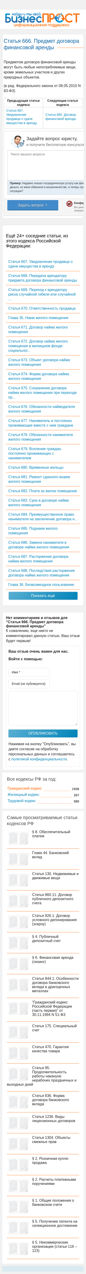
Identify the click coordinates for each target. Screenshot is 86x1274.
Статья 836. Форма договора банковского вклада (50, 1100)
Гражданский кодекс (25, 788)
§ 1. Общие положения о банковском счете (53, 1202)
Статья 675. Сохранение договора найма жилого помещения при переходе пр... (42, 392)
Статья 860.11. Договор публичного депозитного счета (52, 899)
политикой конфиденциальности (39, 759)
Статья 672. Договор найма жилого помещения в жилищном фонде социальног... (38, 345)
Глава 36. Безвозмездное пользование (41, 585)
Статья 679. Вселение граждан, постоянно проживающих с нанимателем (35, 453)
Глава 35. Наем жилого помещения (38, 318)
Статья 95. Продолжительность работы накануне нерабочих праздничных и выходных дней (41, 1076)
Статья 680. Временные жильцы (35, 467)
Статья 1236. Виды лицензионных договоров (53, 1119)
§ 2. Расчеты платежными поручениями (54, 1182)
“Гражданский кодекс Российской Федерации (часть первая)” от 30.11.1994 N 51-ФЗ (52, 1008)
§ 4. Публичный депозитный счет (46, 939)
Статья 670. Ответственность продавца (41, 308)
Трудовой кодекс (22, 801)
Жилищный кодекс (23, 795)
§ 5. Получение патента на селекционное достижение (54, 1223)
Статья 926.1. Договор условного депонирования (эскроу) (54, 920)
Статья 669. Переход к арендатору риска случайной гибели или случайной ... (42, 294)
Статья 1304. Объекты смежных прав (51, 1140)
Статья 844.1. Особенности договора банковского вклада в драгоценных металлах (55, 985)
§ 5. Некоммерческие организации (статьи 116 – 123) (54, 1246)
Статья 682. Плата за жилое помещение (42, 491)
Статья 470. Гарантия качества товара (50, 1049)
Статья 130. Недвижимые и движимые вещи (55, 876)
